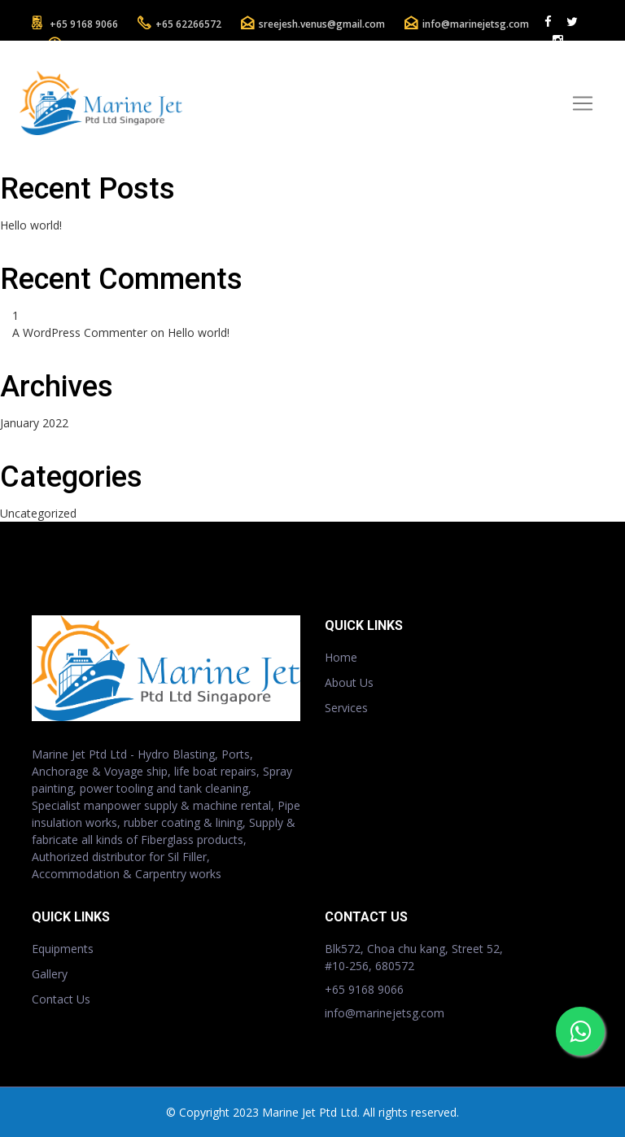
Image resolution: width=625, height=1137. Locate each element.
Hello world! (31, 225)
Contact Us (61, 999)
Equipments (63, 948)
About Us (349, 682)
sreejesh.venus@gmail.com (322, 24)
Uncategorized (38, 513)
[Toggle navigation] (582, 103)
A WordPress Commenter (79, 332)
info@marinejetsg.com (475, 24)
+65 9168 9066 (84, 24)
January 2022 (34, 423)
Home (341, 657)
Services (346, 707)
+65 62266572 (188, 24)
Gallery (50, 974)
